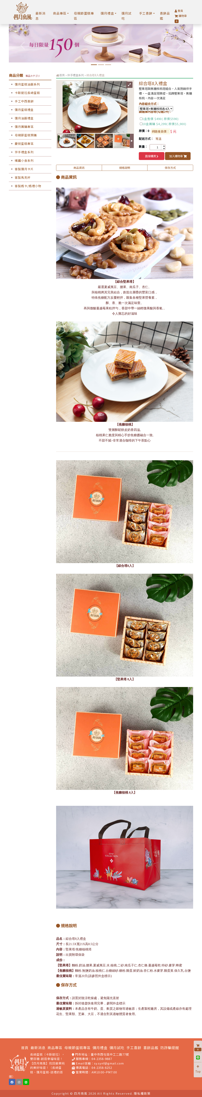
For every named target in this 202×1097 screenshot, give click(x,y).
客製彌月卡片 (21, 169)
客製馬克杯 (20, 177)
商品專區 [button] (59, 13)
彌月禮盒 (100, 1047)
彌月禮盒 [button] (107, 13)
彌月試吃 (126, 16)
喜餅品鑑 (165, 16)
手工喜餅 (133, 1047)
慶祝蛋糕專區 (21, 143)
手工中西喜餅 (21, 101)
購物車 (181, 18)
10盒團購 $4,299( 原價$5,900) (164, 124)
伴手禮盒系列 (21, 152)
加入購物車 (178, 156)
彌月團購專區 (21, 127)
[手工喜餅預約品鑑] (108, 64)
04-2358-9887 (102, 1059)
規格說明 (124, 168)
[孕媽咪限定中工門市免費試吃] (101, 64)
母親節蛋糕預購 (23, 135)
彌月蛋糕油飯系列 (24, 84)
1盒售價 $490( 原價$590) (160, 119)
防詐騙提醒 (169, 1047)
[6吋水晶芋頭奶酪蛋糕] (94, 64)
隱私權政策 (142, 1093)
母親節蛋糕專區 (84, 16)
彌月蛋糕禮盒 (21, 110)
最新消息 (40, 16)
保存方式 (170, 168)
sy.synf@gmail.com (109, 1063)
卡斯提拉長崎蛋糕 (24, 93)
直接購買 (151, 156)
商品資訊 (78, 168)
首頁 (62, 75)
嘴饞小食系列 (21, 160)
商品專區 (54, 1047)
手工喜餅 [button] (145, 13)
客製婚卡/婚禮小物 (25, 186)
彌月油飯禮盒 (21, 118)
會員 (179, 11)
